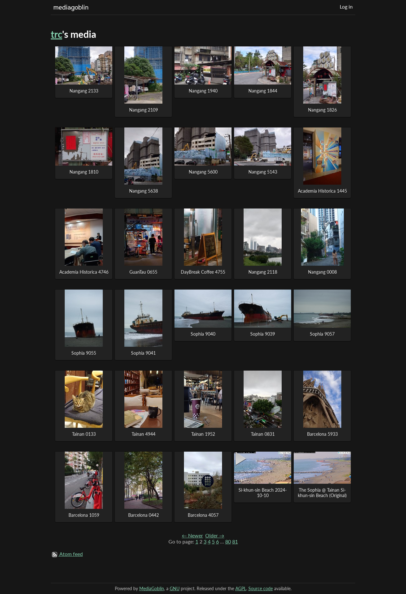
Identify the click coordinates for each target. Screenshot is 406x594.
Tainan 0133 (84, 434)
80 (228, 541)
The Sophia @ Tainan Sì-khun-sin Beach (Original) (322, 492)
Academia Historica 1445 (322, 191)
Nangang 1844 (262, 90)
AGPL (240, 588)
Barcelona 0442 (143, 515)
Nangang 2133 (83, 90)
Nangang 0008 (322, 272)
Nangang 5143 (262, 171)
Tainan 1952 (203, 434)
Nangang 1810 (83, 171)
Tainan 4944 (143, 434)
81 (235, 541)
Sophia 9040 (203, 334)
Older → (214, 535)
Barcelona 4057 (203, 515)
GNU (175, 588)
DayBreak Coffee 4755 (203, 272)
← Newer (192, 535)
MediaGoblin (151, 588)
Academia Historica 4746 (83, 272)
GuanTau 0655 (143, 272)
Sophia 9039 (262, 334)
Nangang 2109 (143, 110)
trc (56, 34)
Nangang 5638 (143, 191)
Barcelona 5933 (322, 434)
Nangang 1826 (322, 110)
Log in (346, 6)
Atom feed (71, 554)
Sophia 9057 (322, 334)
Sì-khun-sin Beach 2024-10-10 (263, 492)
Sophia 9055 (83, 353)
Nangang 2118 (262, 272)
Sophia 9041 (143, 353)
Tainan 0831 (263, 434)
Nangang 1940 (203, 90)
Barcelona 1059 (84, 515)
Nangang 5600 (203, 171)
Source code (260, 588)
